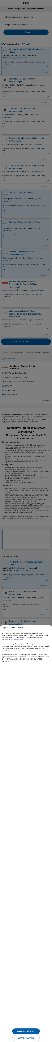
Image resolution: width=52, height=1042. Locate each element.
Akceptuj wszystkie (26, 1031)
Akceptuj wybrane (26, 1038)
